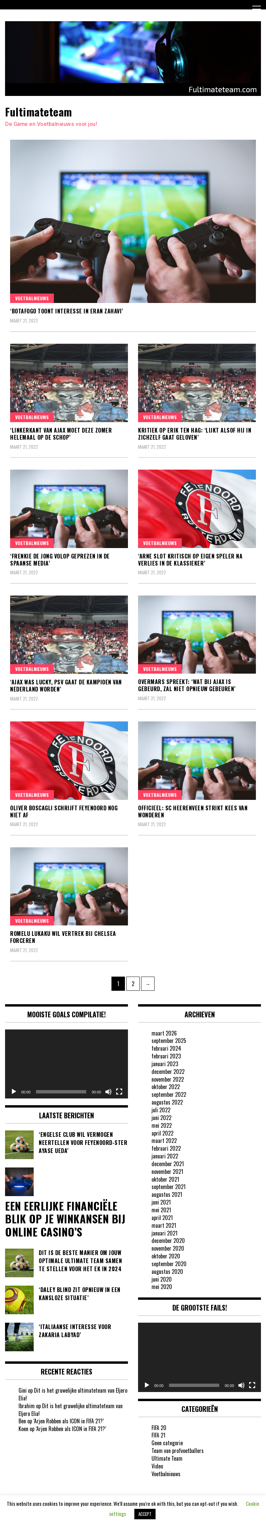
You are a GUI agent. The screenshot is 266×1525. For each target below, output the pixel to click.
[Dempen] (108, 1091)
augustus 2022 (167, 1102)
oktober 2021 (165, 1179)
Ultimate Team (167, 1458)
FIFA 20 (159, 1428)
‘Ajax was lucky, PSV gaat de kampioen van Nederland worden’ (66, 685)
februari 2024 (166, 1048)
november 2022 (168, 1079)
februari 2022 (166, 1148)
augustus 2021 (167, 1194)
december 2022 (168, 1072)
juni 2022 (161, 1118)
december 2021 (168, 1164)
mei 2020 (162, 1287)
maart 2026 (164, 1033)
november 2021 (167, 1171)
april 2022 (162, 1133)
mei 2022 (162, 1125)
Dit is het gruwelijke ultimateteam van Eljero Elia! (73, 1394)
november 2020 (168, 1248)
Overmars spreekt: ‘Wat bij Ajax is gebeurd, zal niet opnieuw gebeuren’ (187, 685)
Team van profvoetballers (178, 1451)
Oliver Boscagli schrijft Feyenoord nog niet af (64, 811)
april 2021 (162, 1218)
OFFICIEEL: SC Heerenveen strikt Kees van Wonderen (192, 811)
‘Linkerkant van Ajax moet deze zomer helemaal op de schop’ (61, 433)
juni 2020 (162, 1279)
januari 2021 (164, 1233)
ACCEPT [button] (145, 1514)
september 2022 (169, 1094)
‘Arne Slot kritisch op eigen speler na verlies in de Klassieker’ (190, 559)
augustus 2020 (167, 1271)
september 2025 (169, 1041)
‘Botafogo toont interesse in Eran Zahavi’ (66, 311)
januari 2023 (165, 1064)
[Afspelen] (13, 1091)
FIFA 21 (158, 1435)
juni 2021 (161, 1202)
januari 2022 (165, 1156)
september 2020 (169, 1264)
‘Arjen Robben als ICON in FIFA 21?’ (68, 1421)
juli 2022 (161, 1110)
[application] (66, 1063)
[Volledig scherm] (119, 1091)
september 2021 (169, 1187)
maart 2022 (164, 1141)
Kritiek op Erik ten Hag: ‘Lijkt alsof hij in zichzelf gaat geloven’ (194, 433)
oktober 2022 (166, 1087)
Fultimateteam (38, 112)
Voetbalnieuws (32, 298)
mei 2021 (161, 1210)
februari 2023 (166, 1056)
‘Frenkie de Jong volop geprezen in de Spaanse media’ (60, 559)
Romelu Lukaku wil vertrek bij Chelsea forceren (63, 937)
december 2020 (168, 1240)
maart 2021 (164, 1225)
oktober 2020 (166, 1256)
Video (157, 1466)
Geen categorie (167, 1443)
